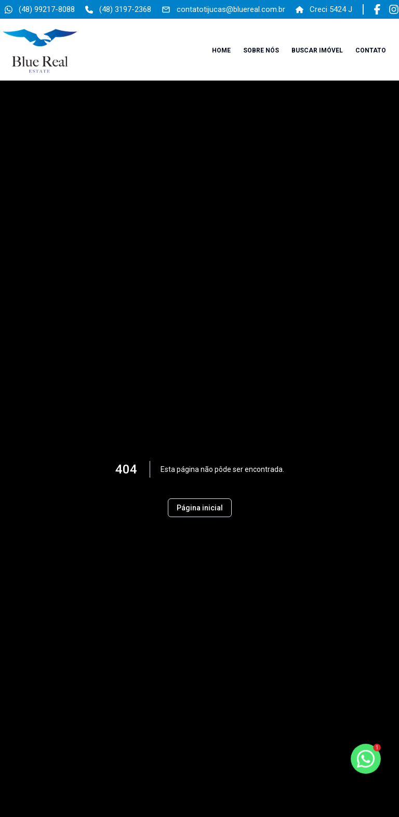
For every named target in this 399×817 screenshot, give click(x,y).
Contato (370, 50)
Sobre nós (261, 50)
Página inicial (200, 508)
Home (221, 50)
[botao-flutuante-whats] (365, 758)
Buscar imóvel (317, 50)
